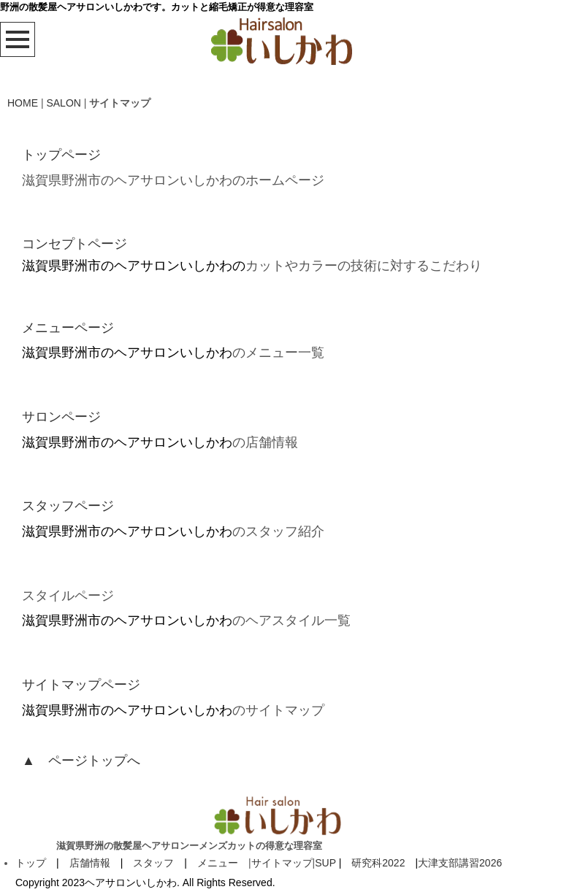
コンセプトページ (74, 244)
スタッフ (153, 863)
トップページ (61, 154)
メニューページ (68, 327)
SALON (63, 103)
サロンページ (61, 417)
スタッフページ (68, 506)
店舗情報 (89, 863)
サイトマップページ (81, 684)
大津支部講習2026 (460, 863)
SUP (325, 863)
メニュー (217, 863)
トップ (30, 863)
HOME (22, 103)
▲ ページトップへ (81, 760)
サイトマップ (282, 863)
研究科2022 (378, 863)
